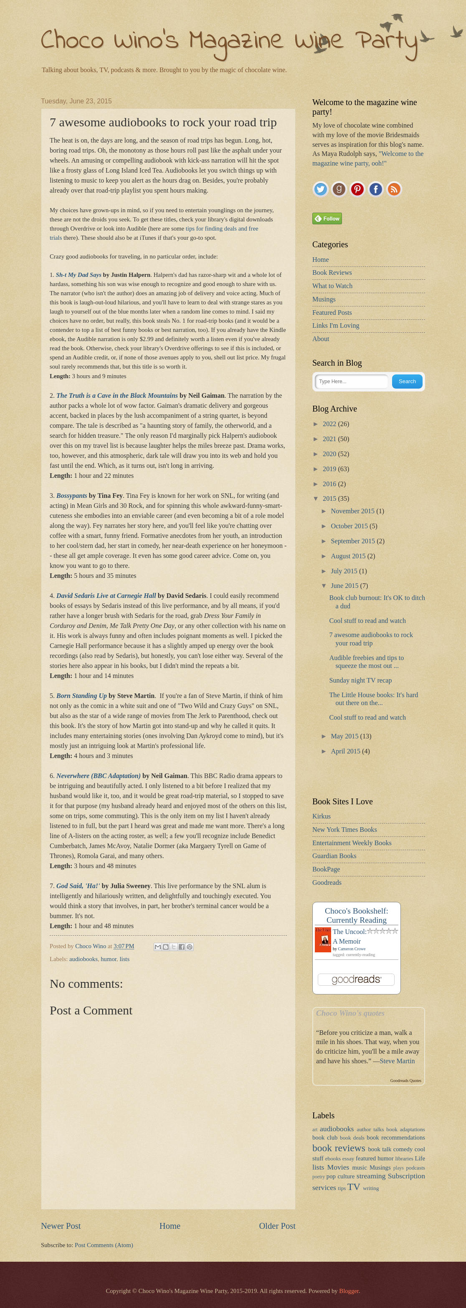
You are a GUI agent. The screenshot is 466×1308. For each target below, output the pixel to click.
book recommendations (396, 1137)
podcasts (415, 1168)
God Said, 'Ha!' (78, 885)
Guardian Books (334, 856)
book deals (352, 1138)
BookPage (326, 869)
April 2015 (346, 751)
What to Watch (332, 286)
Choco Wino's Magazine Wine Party (229, 41)
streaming (371, 1176)
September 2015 (354, 541)
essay (348, 1158)
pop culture (341, 1176)
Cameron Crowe (352, 948)
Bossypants (71, 495)
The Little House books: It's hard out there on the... (373, 699)
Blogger (349, 1291)
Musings (324, 299)
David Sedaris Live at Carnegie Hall (106, 595)
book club (324, 1137)
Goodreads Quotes (405, 1080)
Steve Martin (397, 1061)
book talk (379, 1149)
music (359, 1167)
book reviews (338, 1147)
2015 (330, 498)
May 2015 (345, 736)
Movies (338, 1167)
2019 (330, 469)
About (320, 339)
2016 (330, 484)
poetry (318, 1177)
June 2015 (345, 586)
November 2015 (353, 511)
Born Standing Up (81, 695)
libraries (404, 1158)
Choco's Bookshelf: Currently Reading (356, 915)
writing (371, 1188)
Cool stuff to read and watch (367, 621)
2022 (330, 424)
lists (124, 959)
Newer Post (61, 1225)
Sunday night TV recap (360, 680)
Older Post (277, 1225)
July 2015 (345, 571)
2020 (330, 454)
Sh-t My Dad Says (78, 274)
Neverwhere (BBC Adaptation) (98, 775)
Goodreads (327, 882)
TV (353, 1186)
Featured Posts (332, 312)
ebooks (333, 1158)
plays (398, 1168)
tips (342, 1188)
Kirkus (321, 816)
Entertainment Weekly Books (352, 843)
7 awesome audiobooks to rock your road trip (371, 639)
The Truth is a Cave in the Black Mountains (117, 395)
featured (366, 1158)
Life (420, 1158)
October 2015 (350, 526)
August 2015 (349, 556)
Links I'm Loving (336, 325)
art (314, 1129)
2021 (330, 439)
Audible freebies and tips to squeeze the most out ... (366, 662)
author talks (370, 1129)
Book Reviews (332, 272)
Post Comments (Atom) (104, 1245)
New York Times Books (344, 830)
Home (170, 1225)
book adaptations (405, 1129)
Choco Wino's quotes (350, 1013)
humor (108, 959)
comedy (403, 1149)
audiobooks (83, 959)
